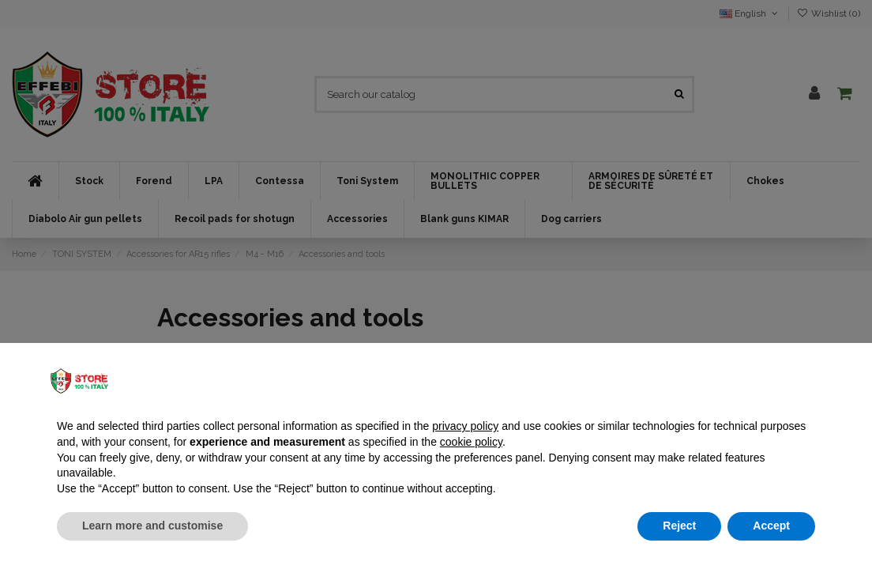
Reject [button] (679, 525)
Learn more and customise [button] (152, 525)
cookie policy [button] (471, 441)
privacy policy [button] (465, 426)
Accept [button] (771, 525)
